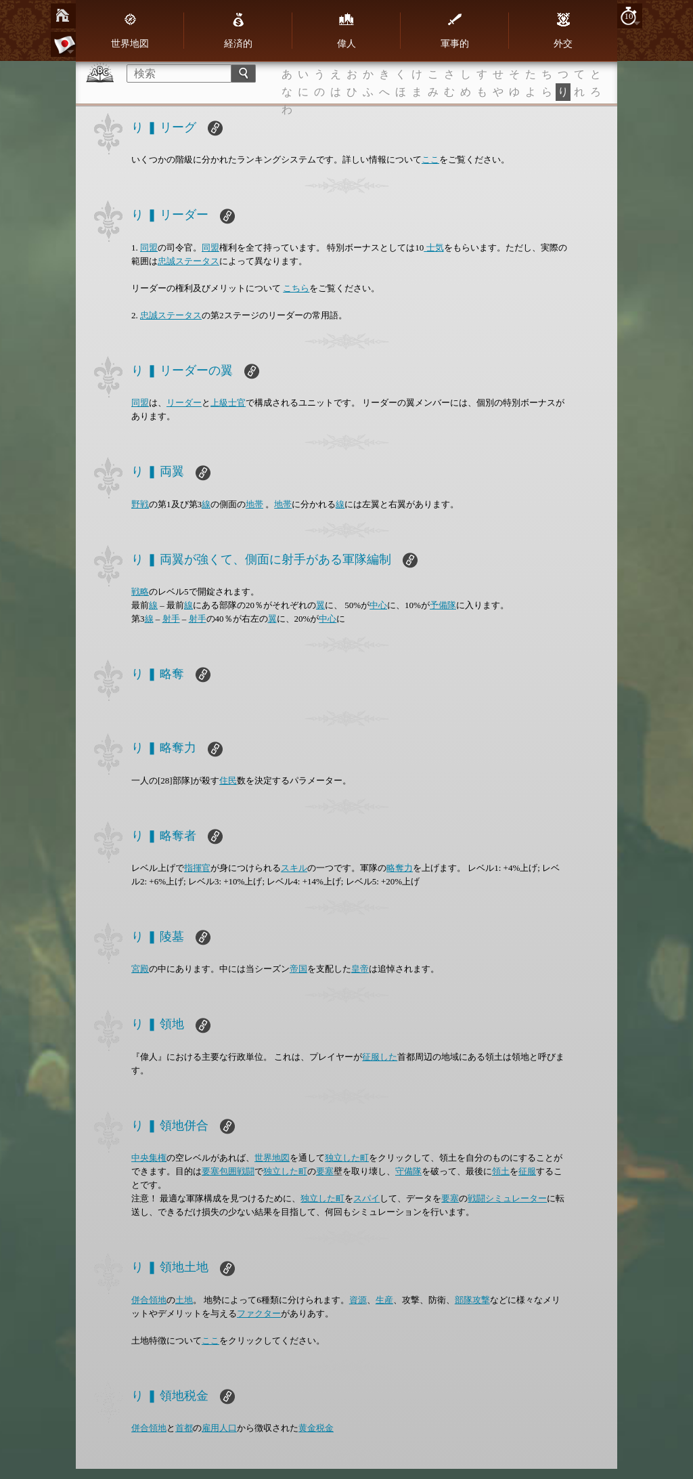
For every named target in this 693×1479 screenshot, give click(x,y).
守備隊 (408, 1171)
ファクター (259, 1313)
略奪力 (399, 868)
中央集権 (148, 1158)
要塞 (325, 1171)
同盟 (149, 247)
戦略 (140, 591)
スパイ (366, 1198)
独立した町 (347, 1158)
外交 (563, 30)
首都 (184, 1428)
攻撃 (481, 1300)
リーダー (184, 403)
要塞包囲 (219, 1171)
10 (629, 16)
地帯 (254, 504)
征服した (379, 1057)
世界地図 (130, 30)
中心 (378, 605)
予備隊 (443, 605)
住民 (228, 780)
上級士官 (228, 403)
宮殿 (140, 969)
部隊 (463, 1300)
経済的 (238, 30)
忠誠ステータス (188, 261)
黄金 (307, 1428)
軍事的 (455, 30)
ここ (430, 159)
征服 (527, 1171)
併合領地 (148, 1300)
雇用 (210, 1428)
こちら (296, 288)
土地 (184, 1300)
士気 (433, 247)
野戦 (140, 504)
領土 (501, 1171)
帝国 (298, 969)
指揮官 (197, 868)
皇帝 (360, 969)
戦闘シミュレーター (507, 1198)
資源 (358, 1300)
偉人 (346, 30)
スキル (294, 868)
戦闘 (245, 1171)
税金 (325, 1428)
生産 (384, 1300)
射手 (171, 619)
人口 (228, 1428)
